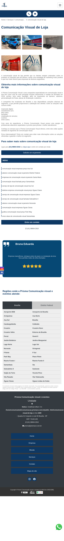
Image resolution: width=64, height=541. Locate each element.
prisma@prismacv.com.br (32, 426)
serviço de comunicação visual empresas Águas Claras (21, 195)
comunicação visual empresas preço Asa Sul (17, 169)
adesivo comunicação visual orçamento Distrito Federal (21, 173)
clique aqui (26, 147)
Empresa (32, 443)
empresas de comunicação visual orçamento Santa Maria (21, 177)
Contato (32, 464)
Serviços (32, 457)
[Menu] (60, 5)
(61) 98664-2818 (15, 147)
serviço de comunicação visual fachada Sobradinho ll (20, 199)
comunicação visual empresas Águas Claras (17, 207)
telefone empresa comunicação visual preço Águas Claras (22, 190)
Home (32, 436)
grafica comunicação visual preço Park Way (17, 212)
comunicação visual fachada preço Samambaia (18, 182)
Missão (32, 450)
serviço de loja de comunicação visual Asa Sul (18, 186)
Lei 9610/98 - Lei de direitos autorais (29, 388)
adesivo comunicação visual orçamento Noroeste (19, 203)
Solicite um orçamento (32, 153)
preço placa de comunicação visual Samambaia (18, 216)
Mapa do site (32, 471)
